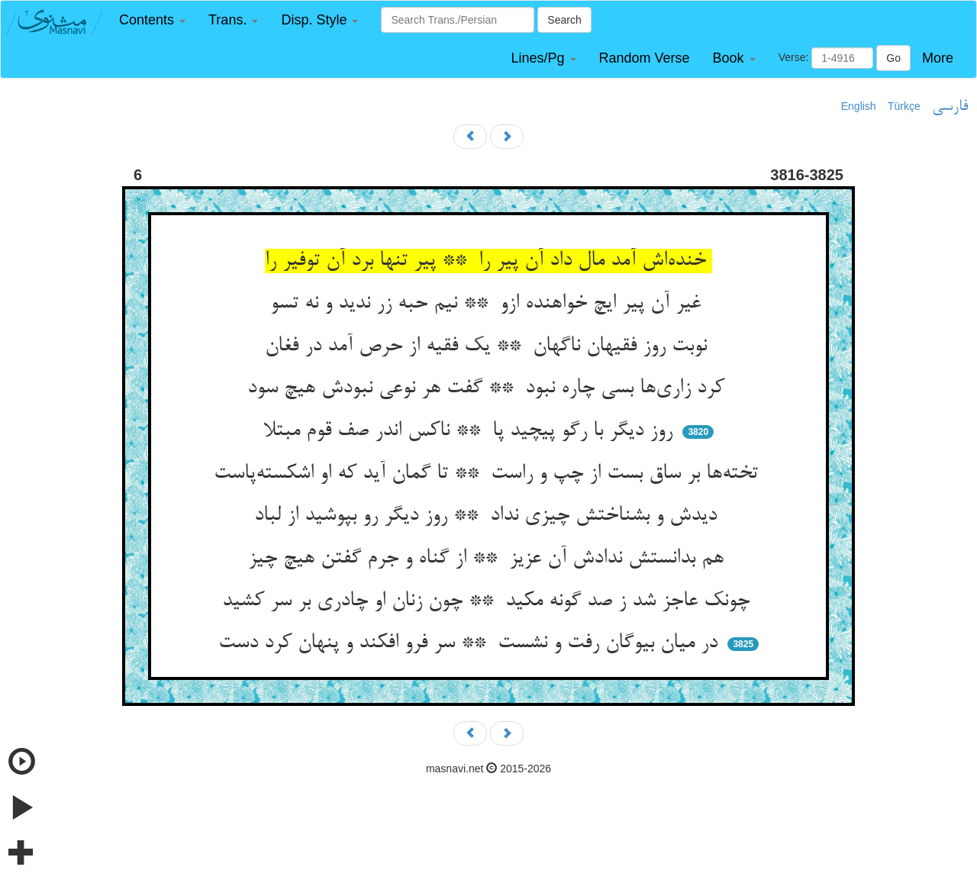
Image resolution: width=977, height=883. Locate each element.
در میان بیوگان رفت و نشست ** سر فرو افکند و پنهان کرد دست (471, 643)
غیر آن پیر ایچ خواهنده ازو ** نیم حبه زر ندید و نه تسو (488, 304)
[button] (152, 20)
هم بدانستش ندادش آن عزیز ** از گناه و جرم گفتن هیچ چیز (489, 558)
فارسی (950, 107)
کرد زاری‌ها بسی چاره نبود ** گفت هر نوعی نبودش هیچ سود (488, 388)
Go (893, 58)
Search (564, 20)
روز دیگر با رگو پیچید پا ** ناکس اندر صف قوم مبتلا (471, 431)
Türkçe (904, 106)
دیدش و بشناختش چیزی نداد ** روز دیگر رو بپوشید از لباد (488, 516)
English (858, 106)
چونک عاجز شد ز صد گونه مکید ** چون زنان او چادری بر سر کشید (489, 601)
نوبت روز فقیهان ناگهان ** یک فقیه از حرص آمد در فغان (489, 346)
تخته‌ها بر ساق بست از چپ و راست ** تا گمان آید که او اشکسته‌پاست (489, 474)
